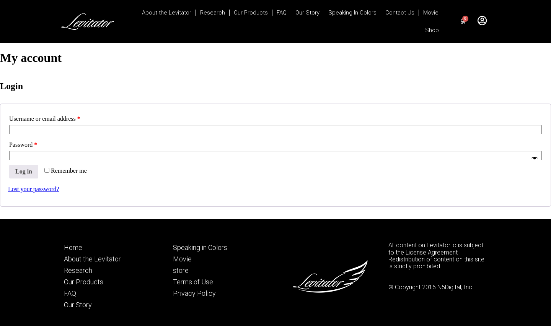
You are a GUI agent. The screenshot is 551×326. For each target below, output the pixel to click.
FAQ (282, 12)
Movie (431, 12)
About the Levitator (166, 12)
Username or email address (44, 118)
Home (73, 247)
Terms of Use (193, 282)
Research (212, 12)
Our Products (251, 12)
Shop (432, 30)
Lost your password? (33, 189)
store (181, 270)
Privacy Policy (194, 293)
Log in (23, 171)
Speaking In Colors (352, 12)
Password (23, 144)
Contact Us (399, 12)
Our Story (307, 12)
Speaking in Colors (200, 247)
